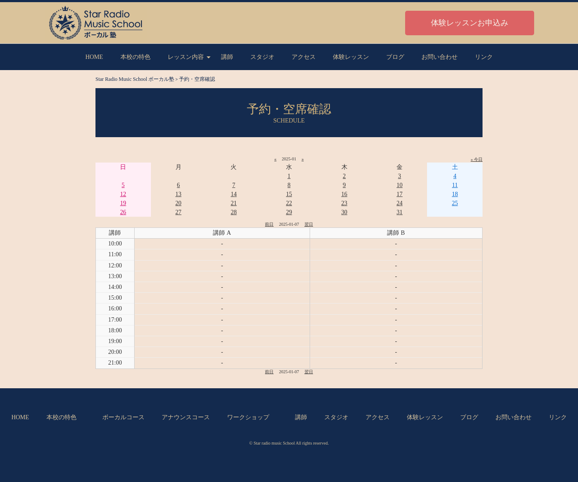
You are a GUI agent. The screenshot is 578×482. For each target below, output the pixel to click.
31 (400, 212)
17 (400, 194)
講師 (227, 57)
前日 (269, 224)
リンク (484, 57)
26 (123, 212)
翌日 (308, 224)
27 (178, 212)
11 (455, 185)
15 (289, 194)
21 (234, 203)
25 (455, 203)
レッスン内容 (186, 57)
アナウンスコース (186, 417)
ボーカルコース (123, 417)
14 (234, 194)
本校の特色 (135, 57)
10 (400, 185)
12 (123, 194)
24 (400, 203)
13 (178, 194)
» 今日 (477, 159)
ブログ (395, 57)
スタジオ (262, 57)
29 (289, 212)
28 (234, 212)
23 (344, 203)
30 (344, 212)
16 (344, 194)
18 (455, 194)
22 (289, 203)
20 (178, 203)
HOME (94, 57)
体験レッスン (351, 57)
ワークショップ (248, 417)
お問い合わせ (439, 57)
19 (123, 203)
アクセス (304, 57)
